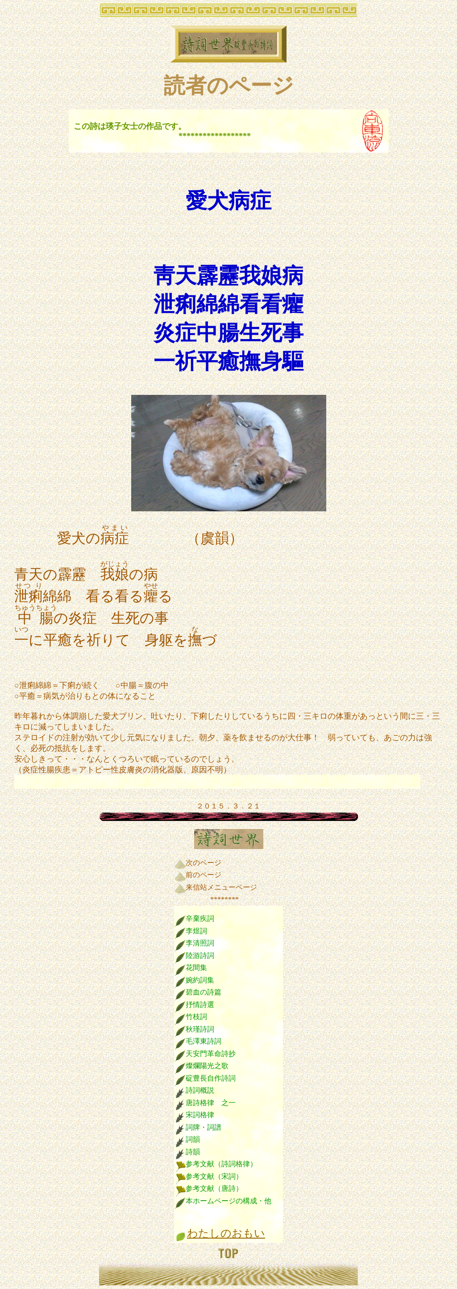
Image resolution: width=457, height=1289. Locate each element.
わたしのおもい (226, 1233)
